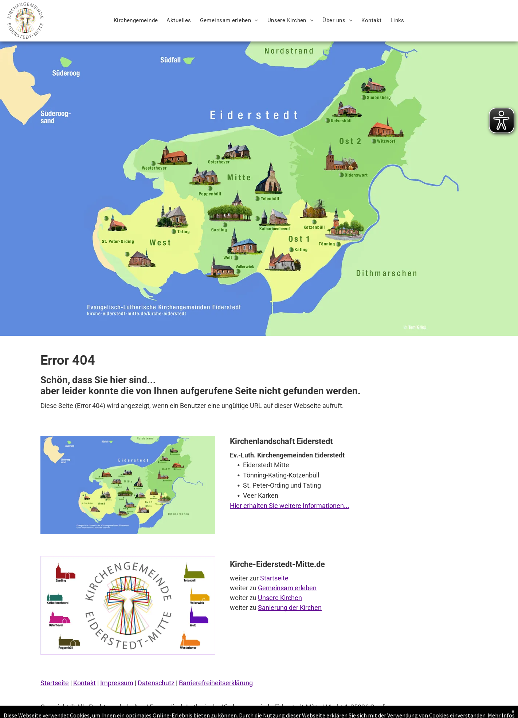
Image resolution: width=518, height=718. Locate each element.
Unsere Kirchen (280, 598)
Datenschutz (156, 683)
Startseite (274, 578)
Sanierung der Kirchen (290, 607)
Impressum (116, 683)
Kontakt (84, 683)
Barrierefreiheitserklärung (216, 683)
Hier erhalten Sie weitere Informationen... (289, 505)
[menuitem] (135, 21)
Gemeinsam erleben (287, 588)
